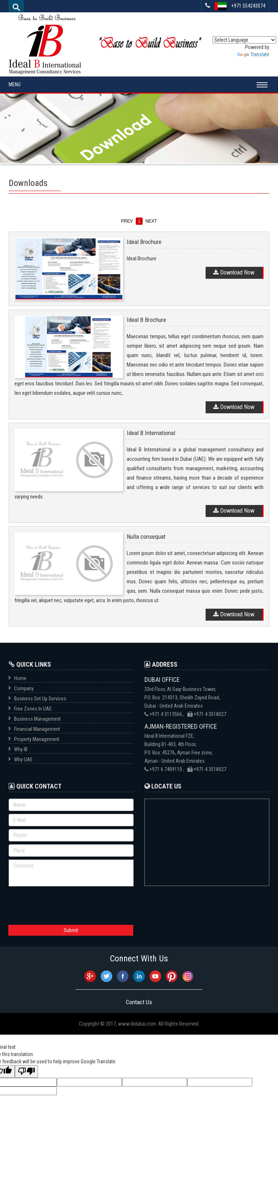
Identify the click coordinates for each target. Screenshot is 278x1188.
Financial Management (37, 729)
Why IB (21, 749)
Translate (253, 54)
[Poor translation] (26, 1071)
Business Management (37, 719)
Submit (71, 930)
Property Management (36, 739)
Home (20, 678)
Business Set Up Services (40, 698)
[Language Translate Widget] (244, 40)
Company (24, 688)
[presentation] (64, 904)
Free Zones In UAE (33, 709)
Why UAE (23, 759)
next (151, 221)
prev (127, 221)
